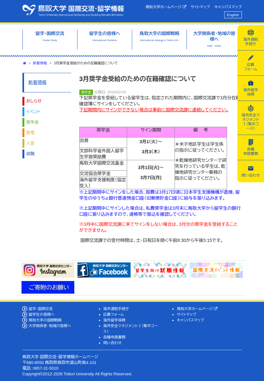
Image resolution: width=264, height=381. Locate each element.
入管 (30, 143)
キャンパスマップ (228, 7)
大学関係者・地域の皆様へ (49, 326)
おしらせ (33, 101)
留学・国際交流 (40, 309)
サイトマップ (200, 7)
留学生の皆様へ (41, 314)
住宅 (30, 132)
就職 (30, 153)
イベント (33, 111)
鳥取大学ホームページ (165, 7)
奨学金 (32, 122)
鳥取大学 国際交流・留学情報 (73, 10)
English (233, 15)
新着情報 (40, 63)
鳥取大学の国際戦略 (45, 320)
